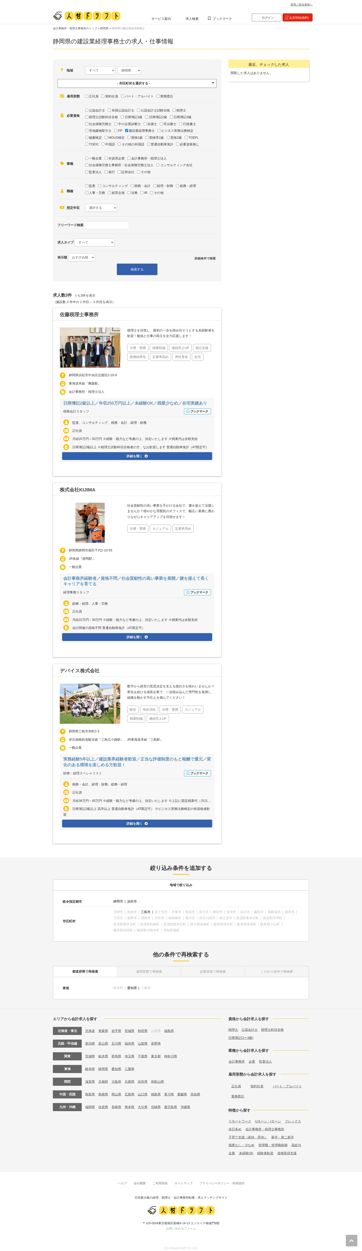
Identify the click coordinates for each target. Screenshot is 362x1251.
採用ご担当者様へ (301, 4)
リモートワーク (240, 1118)
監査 (92, 186)
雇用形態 (73, 96)
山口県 (143, 1091)
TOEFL (193, 137)
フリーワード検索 (70, 225)
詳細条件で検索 (205, 258)
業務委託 (166, 96)
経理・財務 (165, 186)
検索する (137, 269)
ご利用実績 (160, 1180)
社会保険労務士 (100, 124)
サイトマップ (184, 1180)
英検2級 (176, 137)
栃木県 (103, 1053)
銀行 (112, 172)
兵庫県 (129, 1078)
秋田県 (143, 1027)
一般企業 (95, 158)
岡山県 (116, 1091)
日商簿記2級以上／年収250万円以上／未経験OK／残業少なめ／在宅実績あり (135, 403)
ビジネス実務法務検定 (177, 130)
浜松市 (132, 900)
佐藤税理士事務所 (79, 314)
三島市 (146, 911)
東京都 (156, 1053)
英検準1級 (156, 137)
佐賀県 (103, 1104)
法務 (134, 193)
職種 (70, 191)
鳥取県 (90, 1091)
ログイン (268, 17)
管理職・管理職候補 (272, 1142)
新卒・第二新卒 (282, 1134)
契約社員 (111, 96)
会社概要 (140, 1180)
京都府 (103, 1078)
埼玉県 (129, 1053)
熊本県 (129, 1104)
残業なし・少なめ (241, 1142)
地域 (69, 70)
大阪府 (116, 1078)
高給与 (296, 1142)
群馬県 (116, 1053)
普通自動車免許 (162, 144)
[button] (137, 83)
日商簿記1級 (134, 117)
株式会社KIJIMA (78, 489)
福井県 (129, 1040)
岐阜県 (90, 1066)
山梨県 (143, 1040)
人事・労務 (97, 193)
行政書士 (189, 124)
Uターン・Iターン (268, 1118)
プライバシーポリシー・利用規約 (221, 1180)
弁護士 (152, 124)
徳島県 (156, 1091)
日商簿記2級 (158, 117)
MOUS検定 (117, 137)
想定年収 (73, 208)
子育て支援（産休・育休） (248, 1134)
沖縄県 (185, 1104)
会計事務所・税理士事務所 (264, 1126)
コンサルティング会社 (176, 165)
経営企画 (118, 193)
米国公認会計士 (123, 110)
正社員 (94, 96)
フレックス (293, 1118)
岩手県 (116, 1027)
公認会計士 (97, 110)
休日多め (235, 1126)
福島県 (169, 1027)
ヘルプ (122, 1180)
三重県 (129, 1066)
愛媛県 (182, 1091)
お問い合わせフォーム (181, 1225)
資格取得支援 (287, 1150)
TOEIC (94, 144)
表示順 (62, 257)
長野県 (156, 1040)
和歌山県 (157, 1078)
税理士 (181, 110)
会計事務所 (237, 1058)
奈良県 (143, 1078)
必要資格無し (189, 144)
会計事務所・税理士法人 (149, 158)
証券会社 (127, 172)
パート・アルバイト (139, 96)
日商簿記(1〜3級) (240, 1034)
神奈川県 (170, 1053)
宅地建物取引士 (100, 130)
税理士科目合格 (272, 1026)
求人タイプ (65, 242)
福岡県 (90, 1104)
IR (145, 193)
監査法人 (95, 172)
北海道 (90, 1027)
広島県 (129, 1091)
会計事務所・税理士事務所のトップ (75, 28)
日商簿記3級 (183, 117)
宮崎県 (156, 1104)
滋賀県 (90, 1078)
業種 (70, 163)
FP (120, 130)
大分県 (143, 1104)
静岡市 (118, 900)
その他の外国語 (133, 144)
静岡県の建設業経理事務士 (128, 28)
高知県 (195, 1091)
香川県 (169, 1091)
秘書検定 (95, 137)
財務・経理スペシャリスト (82, 772)
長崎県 (116, 1104)
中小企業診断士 (129, 124)
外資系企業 (117, 158)
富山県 (103, 1040)
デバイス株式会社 (80, 670)
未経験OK (246, 1150)
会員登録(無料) (299, 17)
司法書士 (169, 124)
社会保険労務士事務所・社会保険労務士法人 (121, 165)
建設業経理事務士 (142, 130)
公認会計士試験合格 (155, 110)
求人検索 (192, 19)
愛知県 (132, 985)
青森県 (103, 1027)
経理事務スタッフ (76, 592)
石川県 (116, 1040)
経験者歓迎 (265, 1150)
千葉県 (143, 1053)
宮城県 (129, 1027)
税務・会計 (142, 186)
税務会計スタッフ (76, 411)
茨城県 (90, 1053)
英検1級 (137, 137)
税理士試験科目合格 (103, 117)
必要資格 (73, 115)
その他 (146, 172)
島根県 (103, 1091)
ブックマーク (222, 19)
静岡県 (104, 28)
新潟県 (90, 1040)
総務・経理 (188, 186)
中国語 (110, 144)
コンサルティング (115, 186)
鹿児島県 (170, 1104)
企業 (252, 1058)
